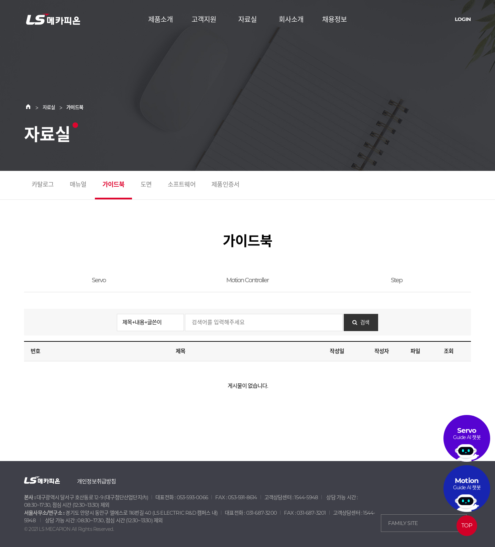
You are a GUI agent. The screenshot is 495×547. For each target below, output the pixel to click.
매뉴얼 (78, 184)
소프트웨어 (182, 184)
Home (32, 107)
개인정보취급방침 (96, 481)
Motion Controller (247, 280)
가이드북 (113, 184)
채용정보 (334, 19)
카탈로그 (43, 184)
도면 (146, 184)
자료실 (247, 19)
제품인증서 (225, 184)
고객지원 (203, 19)
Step (396, 280)
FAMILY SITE (403, 523)
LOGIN (463, 19)
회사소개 (291, 19)
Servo (99, 280)
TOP (466, 525)
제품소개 (160, 19)
